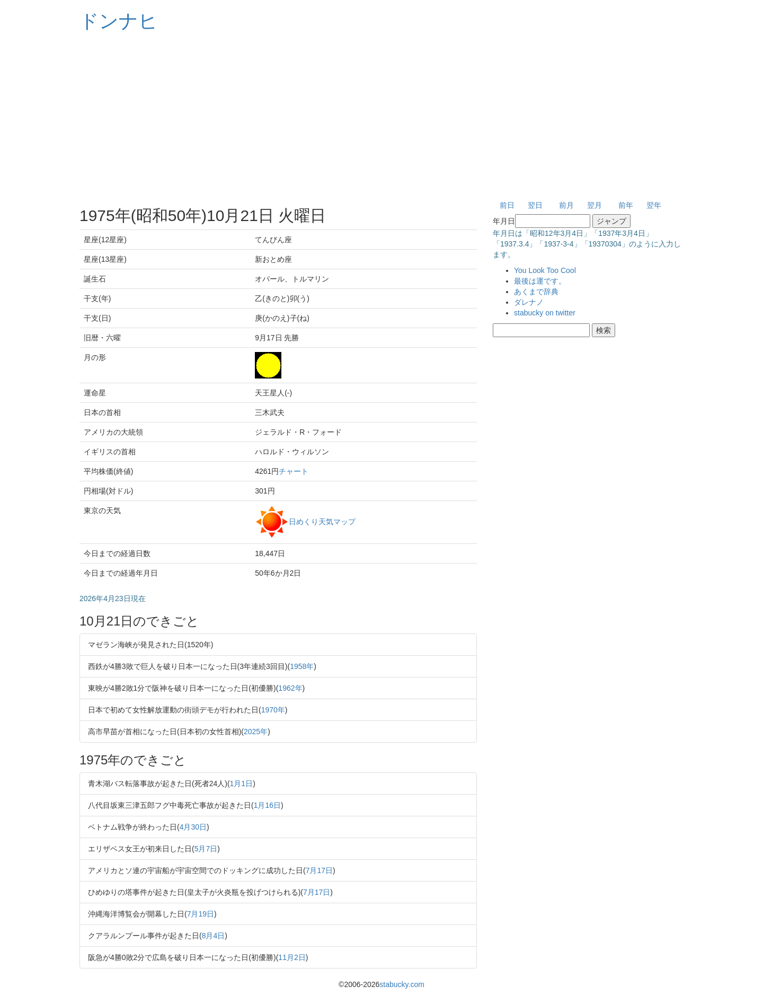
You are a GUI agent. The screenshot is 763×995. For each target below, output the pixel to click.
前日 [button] (507, 205)
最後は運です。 (540, 281)
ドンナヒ (118, 21)
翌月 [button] (594, 205)
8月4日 (213, 935)
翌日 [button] (535, 205)
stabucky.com (401, 984)
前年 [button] (625, 205)
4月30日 (193, 827)
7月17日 (319, 870)
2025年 (256, 731)
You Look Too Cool (545, 270)
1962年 (290, 688)
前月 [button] (566, 205)
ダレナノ (529, 302)
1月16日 (267, 805)
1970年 (273, 710)
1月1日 (241, 783)
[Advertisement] (381, 116)
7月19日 (200, 914)
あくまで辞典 (536, 291)
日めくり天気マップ (322, 521)
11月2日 (291, 957)
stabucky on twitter (544, 313)
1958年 (302, 666)
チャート (293, 471)
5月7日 (206, 848)
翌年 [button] (653, 205)
